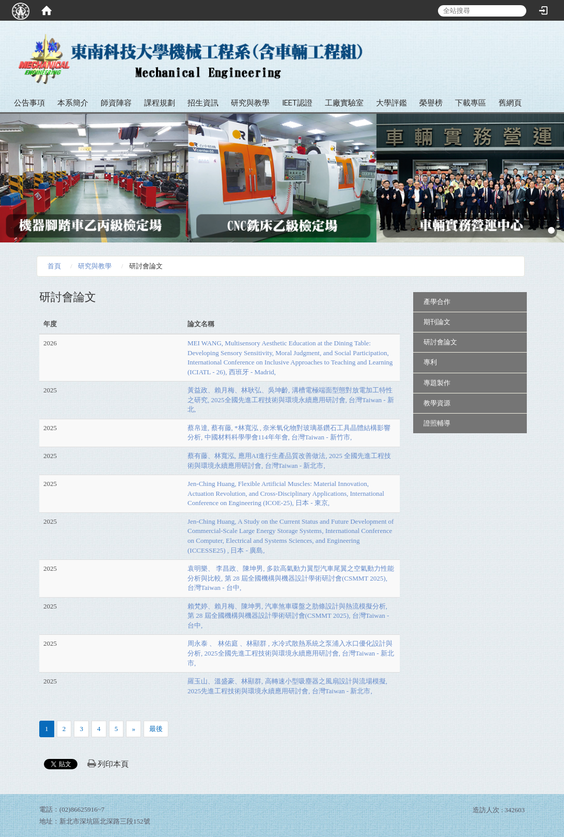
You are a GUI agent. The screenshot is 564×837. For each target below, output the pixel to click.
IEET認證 (297, 103)
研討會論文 (440, 342)
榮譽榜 (431, 103)
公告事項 (29, 103)
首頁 (54, 266)
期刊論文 (437, 322)
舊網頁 (510, 103)
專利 (430, 362)
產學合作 (437, 302)
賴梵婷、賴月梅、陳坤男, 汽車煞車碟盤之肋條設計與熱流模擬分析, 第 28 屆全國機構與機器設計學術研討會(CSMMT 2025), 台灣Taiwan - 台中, (288, 615)
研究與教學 (250, 103)
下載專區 (470, 103)
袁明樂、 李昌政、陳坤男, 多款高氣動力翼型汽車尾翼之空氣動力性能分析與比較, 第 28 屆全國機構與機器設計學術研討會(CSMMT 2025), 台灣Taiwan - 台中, (290, 578)
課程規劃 (159, 103)
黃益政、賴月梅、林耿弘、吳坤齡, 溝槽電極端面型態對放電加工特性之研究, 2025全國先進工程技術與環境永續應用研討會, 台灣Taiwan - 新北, (290, 399)
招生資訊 (202, 103)
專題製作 (437, 383)
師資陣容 (116, 103)
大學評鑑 (391, 103)
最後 (156, 729)
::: (552, 41)
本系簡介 (72, 103)
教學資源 (437, 403)
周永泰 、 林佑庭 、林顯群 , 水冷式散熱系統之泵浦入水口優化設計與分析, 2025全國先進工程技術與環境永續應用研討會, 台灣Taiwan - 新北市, (290, 653)
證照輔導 (437, 423)
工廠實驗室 (344, 103)
